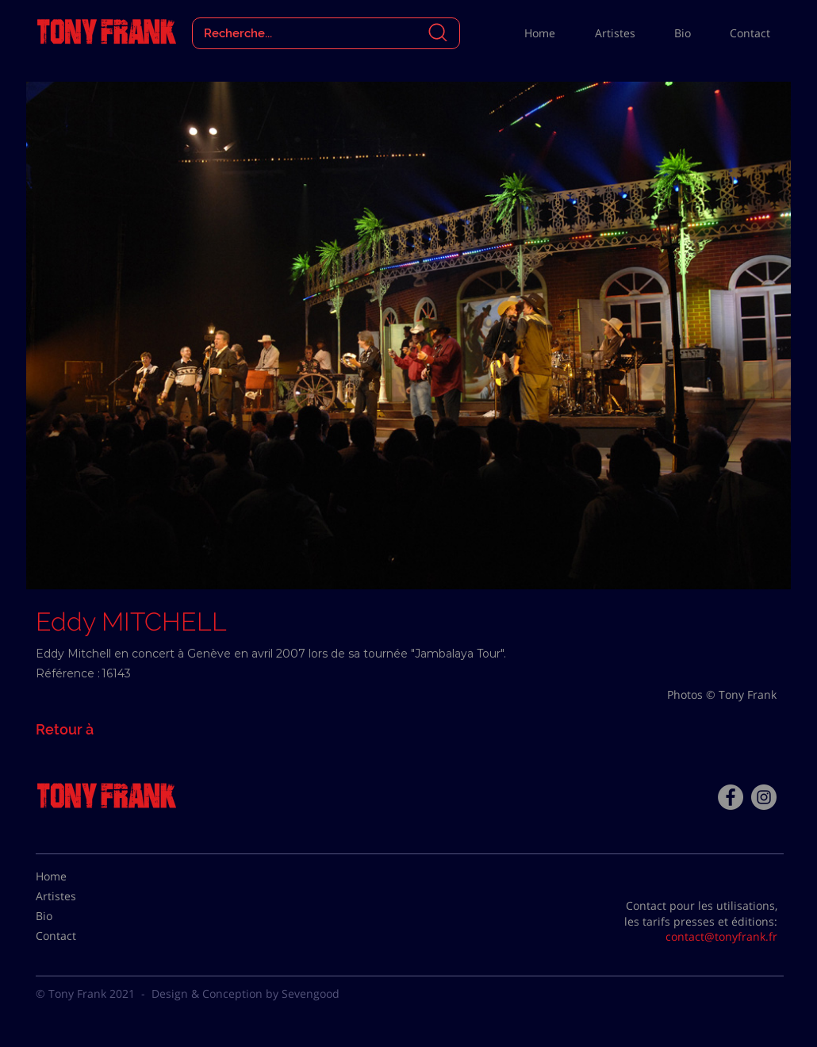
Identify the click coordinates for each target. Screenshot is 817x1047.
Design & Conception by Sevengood (245, 993)
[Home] (75, 876)
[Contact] (75, 936)
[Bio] (75, 916)
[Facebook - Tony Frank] (730, 797)
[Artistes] (75, 896)
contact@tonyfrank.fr (721, 936)
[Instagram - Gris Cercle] (764, 797)
